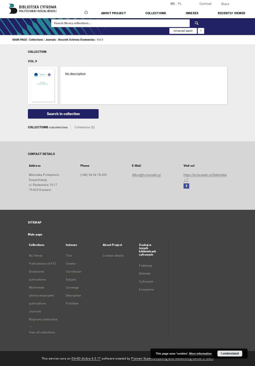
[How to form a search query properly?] (201, 31)
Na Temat (35, 255)
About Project (113, 13)
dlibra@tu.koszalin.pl (146, 175)
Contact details (113, 255)
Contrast (205, 3)
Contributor (73, 271)
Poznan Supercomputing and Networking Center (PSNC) (172, 358)
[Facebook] (186, 186)
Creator (71, 263)
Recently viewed (231, 13)
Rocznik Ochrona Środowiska (76, 39)
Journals (51, 39)
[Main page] (85, 12)
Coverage (72, 287)
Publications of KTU (42, 263)
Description (73, 295)
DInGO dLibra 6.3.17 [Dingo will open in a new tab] (86, 358)
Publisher (72, 303)
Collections (155, 13)
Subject (71, 279)
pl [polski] (180, 3)
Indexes (192, 13)
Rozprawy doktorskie (43, 319)
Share (225, 4)
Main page (35, 234)
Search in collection (63, 114)
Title (69, 255)
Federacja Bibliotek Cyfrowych (146, 273)
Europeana (146, 289)
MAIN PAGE (19, 39)
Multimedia (36, 287)
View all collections (42, 332)
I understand (230, 353)
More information (200, 353)
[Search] (197, 23)
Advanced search (183, 30)
